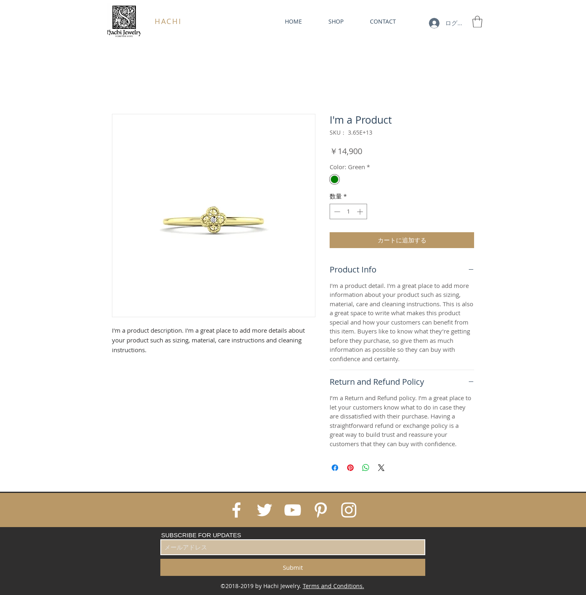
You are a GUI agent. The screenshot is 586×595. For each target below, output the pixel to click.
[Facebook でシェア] (335, 468)
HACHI (168, 21)
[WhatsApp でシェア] (366, 468)
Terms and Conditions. (333, 586)
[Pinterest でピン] (350, 468)
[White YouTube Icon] (292, 510)
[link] (477, 22)
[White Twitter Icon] (264, 510)
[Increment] (360, 211)
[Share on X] (381, 468)
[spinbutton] (348, 211)
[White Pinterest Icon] (320, 510)
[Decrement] (336, 211)
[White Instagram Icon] (349, 510)
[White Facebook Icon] (236, 510)
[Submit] (292, 567)
